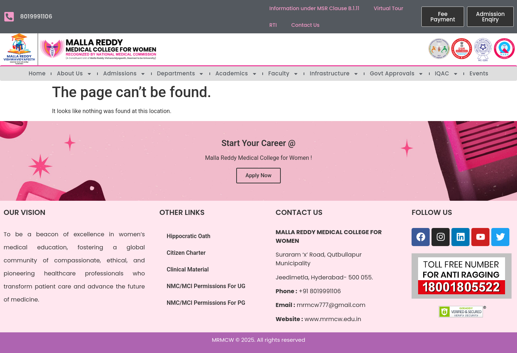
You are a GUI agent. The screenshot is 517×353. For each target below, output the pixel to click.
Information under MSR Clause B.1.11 (314, 8)
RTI (273, 25)
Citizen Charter (186, 252)
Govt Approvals (397, 73)
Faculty (283, 73)
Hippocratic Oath (188, 236)
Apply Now (259, 175)
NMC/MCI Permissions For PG (206, 302)
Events (479, 73)
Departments (180, 73)
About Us (74, 73)
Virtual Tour (388, 8)
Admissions (124, 73)
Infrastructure (334, 73)
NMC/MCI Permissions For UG (206, 286)
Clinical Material (188, 269)
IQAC (446, 73)
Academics (236, 73)
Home (37, 73)
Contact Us (305, 25)
